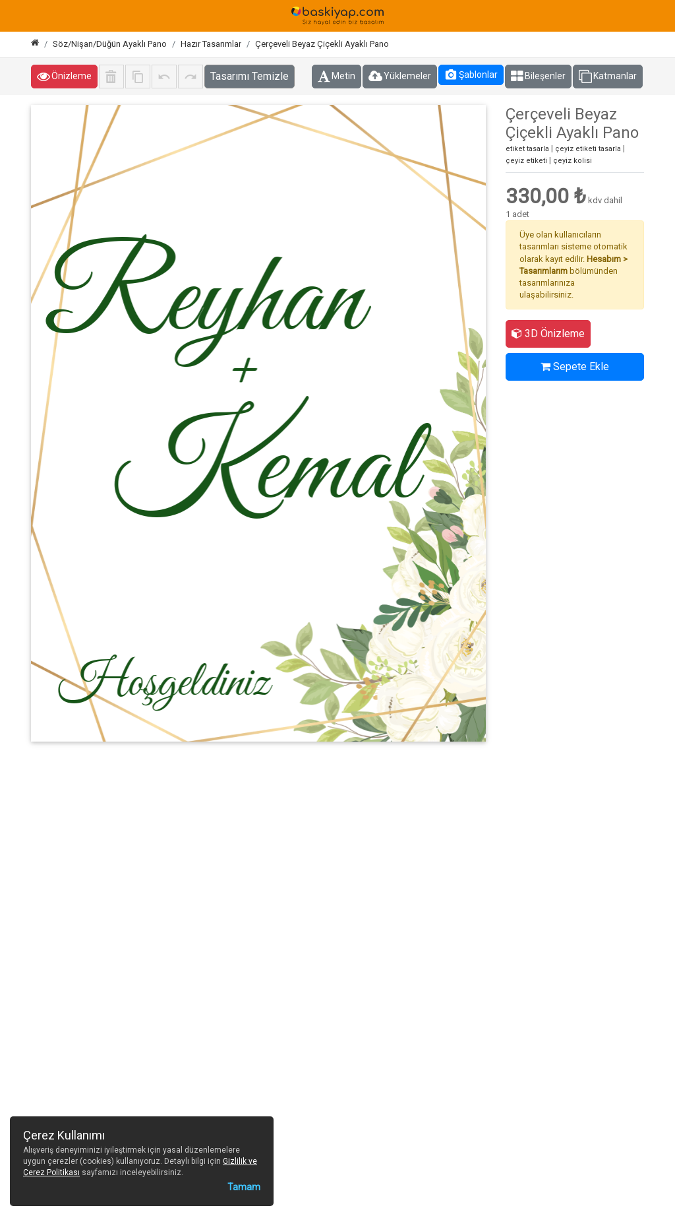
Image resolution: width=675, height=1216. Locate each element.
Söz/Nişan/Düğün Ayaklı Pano (110, 44)
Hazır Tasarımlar (211, 44)
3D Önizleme (548, 333)
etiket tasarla (527, 148)
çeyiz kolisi (572, 160)
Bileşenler (538, 76)
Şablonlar (471, 74)
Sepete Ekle (575, 366)
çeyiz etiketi (526, 160)
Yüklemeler (399, 76)
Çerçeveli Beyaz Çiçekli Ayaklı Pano (322, 44)
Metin (336, 76)
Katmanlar (608, 76)
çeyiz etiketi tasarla (588, 148)
